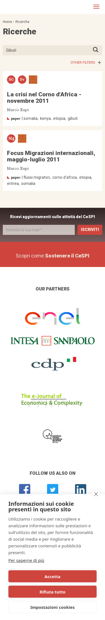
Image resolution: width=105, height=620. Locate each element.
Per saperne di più (26, 560)
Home (7, 22)
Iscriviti (90, 229)
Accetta (52, 576)
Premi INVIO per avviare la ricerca (97, 50)
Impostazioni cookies (52, 607)
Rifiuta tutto (52, 592)
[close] (96, 494)
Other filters (83, 62)
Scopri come (52, 256)
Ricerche (22, 22)
